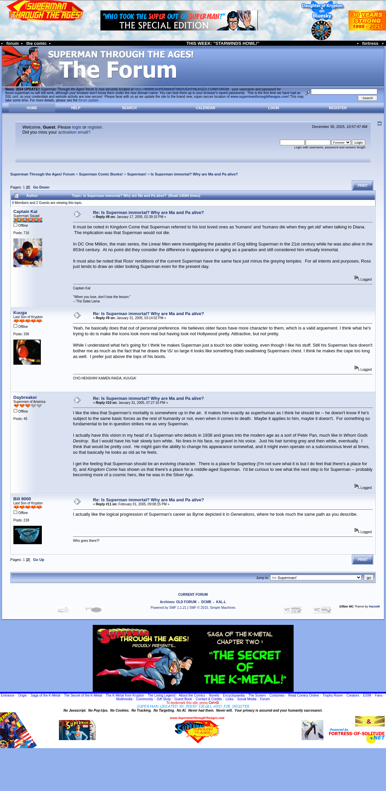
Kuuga (20, 312)
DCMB (206, 602)
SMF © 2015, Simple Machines (212, 607)
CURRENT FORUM (193, 594)
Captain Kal (25, 211)
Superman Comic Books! (101, 174)
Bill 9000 (22, 498)
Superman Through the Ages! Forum (42, 174)
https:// (182, 89)
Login (273, 108)
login (76, 127)
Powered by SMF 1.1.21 (168, 607)
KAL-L (221, 602)
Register (337, 108)
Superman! (137, 174)
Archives (167, 602)
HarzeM (374, 606)
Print (363, 186)
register (95, 127)
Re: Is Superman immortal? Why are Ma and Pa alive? (148, 212)
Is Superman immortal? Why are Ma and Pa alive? (194, 174)
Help (76, 108)
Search (129, 108)
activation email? (74, 132)
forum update (88, 100)
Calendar (205, 108)
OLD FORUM (186, 602)
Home (32, 108)
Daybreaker (25, 397)
